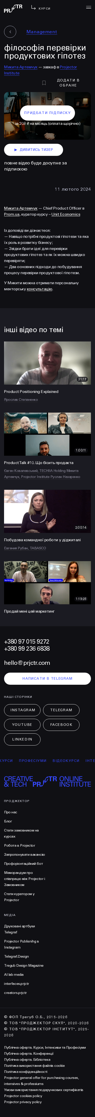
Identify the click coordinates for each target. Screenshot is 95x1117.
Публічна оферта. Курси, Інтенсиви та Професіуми (45, 1047)
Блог (8, 821)
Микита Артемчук (20, 67)
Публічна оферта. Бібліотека (27, 1059)
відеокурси (69, 761)
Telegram (61, 710)
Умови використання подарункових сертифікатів (43, 1090)
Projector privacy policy (23, 1102)
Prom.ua (12, 214)
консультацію (39, 289)
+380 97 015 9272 (26, 641)
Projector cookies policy (23, 1096)
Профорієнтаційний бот (23, 864)
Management (41, 32)
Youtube (22, 725)
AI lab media (14, 974)
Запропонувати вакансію (24, 854)
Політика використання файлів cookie (34, 1066)
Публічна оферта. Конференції (29, 1053)
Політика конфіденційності (25, 1072)
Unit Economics (65, 214)
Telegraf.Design (16, 956)
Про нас (10, 812)
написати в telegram (47, 678)
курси (10, 761)
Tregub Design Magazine (24, 965)
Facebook (61, 725)
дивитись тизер (33, 149)
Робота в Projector (19, 845)
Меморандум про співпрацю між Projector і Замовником (24, 879)
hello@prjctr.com (27, 663)
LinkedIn (22, 739)
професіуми (36, 761)
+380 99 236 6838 (26, 648)
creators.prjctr (15, 993)
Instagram (22, 710)
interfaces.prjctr (16, 984)
